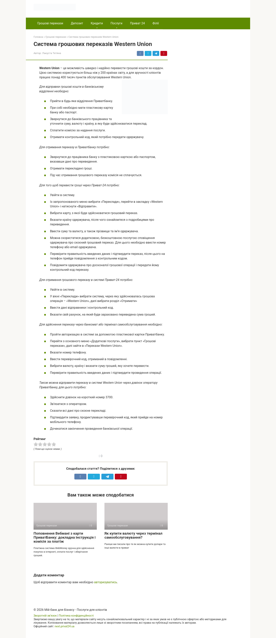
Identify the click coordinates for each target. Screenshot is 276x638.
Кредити (97, 23)
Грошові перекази (50, 23)
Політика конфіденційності (76, 615)
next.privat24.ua (64, 626)
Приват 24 (137, 23)
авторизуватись (105, 582)
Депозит (77, 23)
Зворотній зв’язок (45, 615)
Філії (155, 23)
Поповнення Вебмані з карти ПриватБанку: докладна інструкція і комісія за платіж (65, 537)
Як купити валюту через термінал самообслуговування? (133, 535)
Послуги (116, 23)
